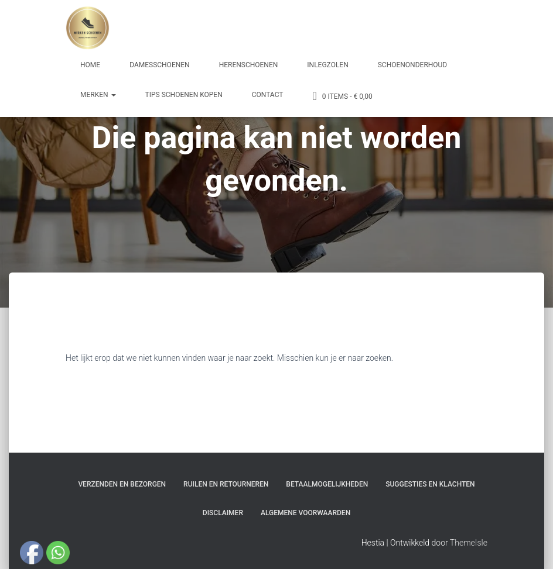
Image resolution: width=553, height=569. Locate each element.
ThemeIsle (468, 542)
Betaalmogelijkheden (327, 484)
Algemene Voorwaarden (305, 513)
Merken (98, 95)
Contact (268, 95)
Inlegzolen (327, 65)
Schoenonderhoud (413, 65)
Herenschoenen (248, 65)
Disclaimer (223, 513)
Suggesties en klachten (430, 484)
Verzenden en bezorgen (122, 484)
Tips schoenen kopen (184, 95)
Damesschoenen (159, 65)
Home (90, 65)
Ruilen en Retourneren (225, 484)
